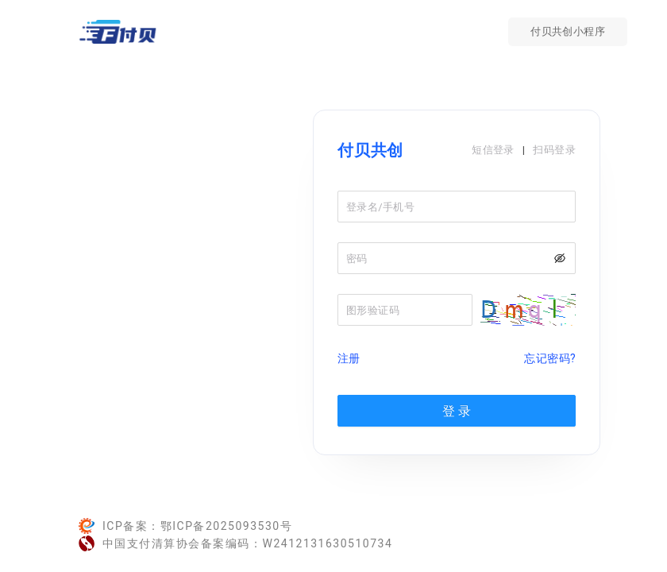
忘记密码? (550, 358)
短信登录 (493, 150)
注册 (348, 358)
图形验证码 (372, 310)
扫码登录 (554, 150)
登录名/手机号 (380, 207)
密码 (357, 258)
